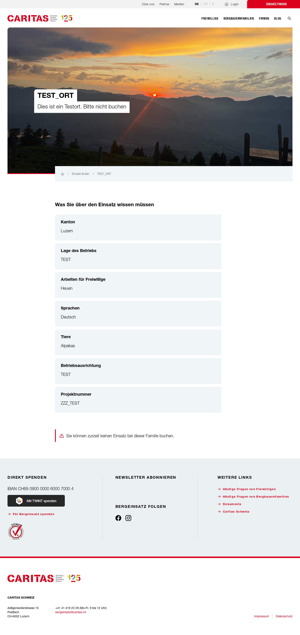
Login (232, 4)
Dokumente (230, 504)
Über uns (148, 4)
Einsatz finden (276, 4)
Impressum (261, 616)
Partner (164, 4)
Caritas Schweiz (234, 511)
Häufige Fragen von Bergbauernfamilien (253, 496)
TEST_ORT (104, 173)
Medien (179, 4)
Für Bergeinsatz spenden (31, 514)
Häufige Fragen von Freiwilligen (247, 489)
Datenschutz (284, 616)
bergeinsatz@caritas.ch (70, 612)
